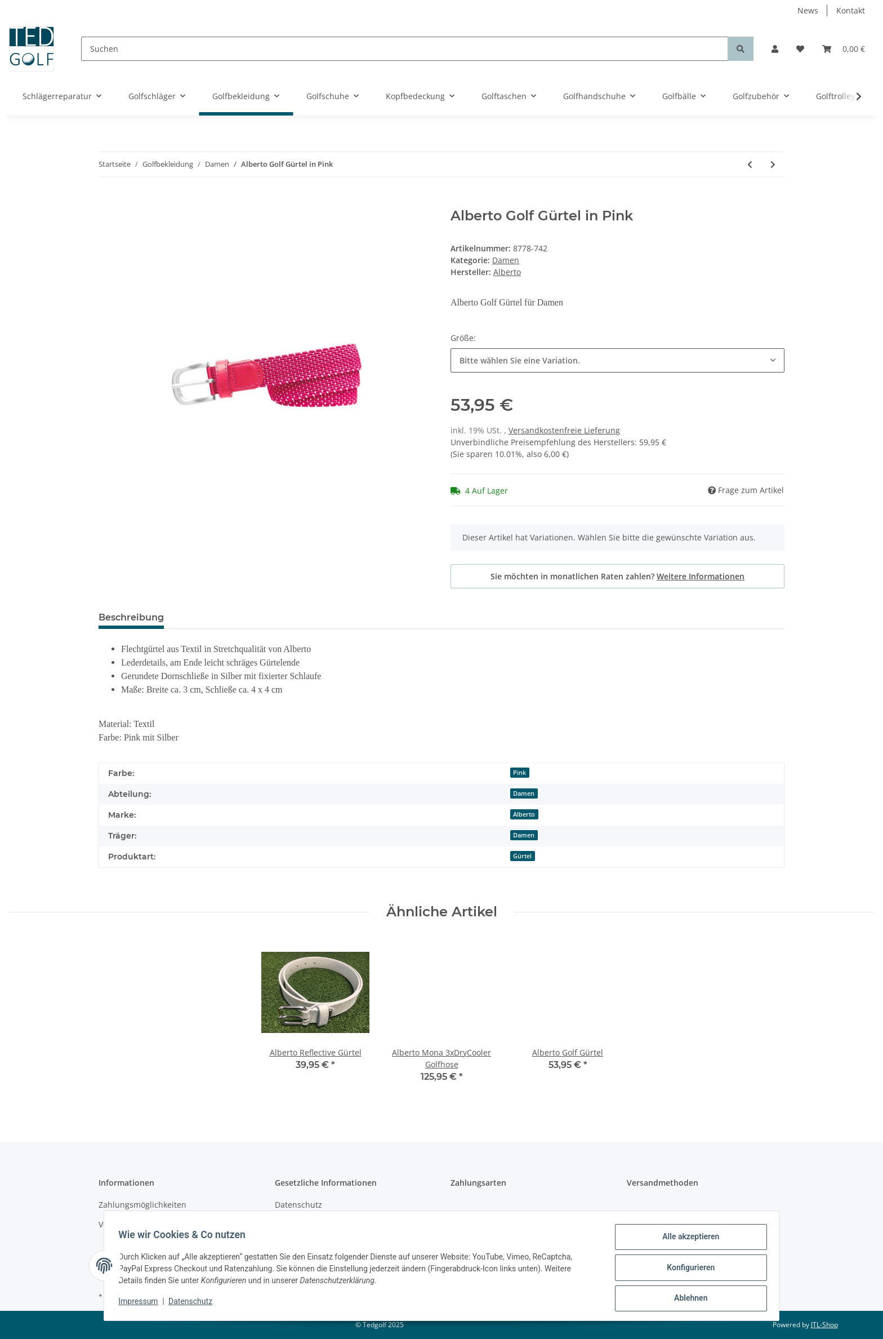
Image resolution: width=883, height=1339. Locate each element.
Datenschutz (298, 1204)
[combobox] (617, 360)
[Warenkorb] (843, 48)
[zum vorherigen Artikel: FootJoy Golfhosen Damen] (749, 164)
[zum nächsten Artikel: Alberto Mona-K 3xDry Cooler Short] (772, 164)
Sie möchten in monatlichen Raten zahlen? (617, 576)
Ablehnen (686, 1298)
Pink (519, 773)
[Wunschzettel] (800, 48)
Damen (505, 260)
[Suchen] (404, 49)
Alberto (524, 814)
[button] (774, 48)
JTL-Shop (824, 1324)
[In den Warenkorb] (108, 202)
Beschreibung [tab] (131, 617)
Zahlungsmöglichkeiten (142, 1204)
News (807, 10)
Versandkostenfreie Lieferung (564, 430)
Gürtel (522, 856)
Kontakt (850, 10)
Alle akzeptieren (686, 1240)
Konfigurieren (687, 1269)
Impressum (142, 1304)
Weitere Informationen (700, 576)
